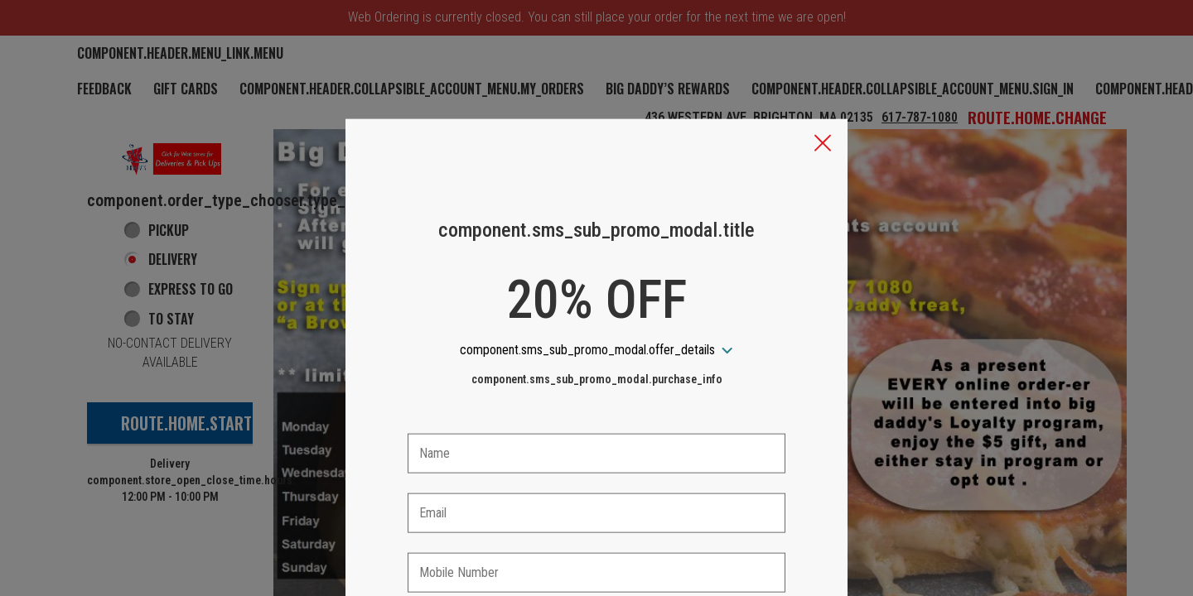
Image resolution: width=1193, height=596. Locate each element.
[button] (822, 67)
